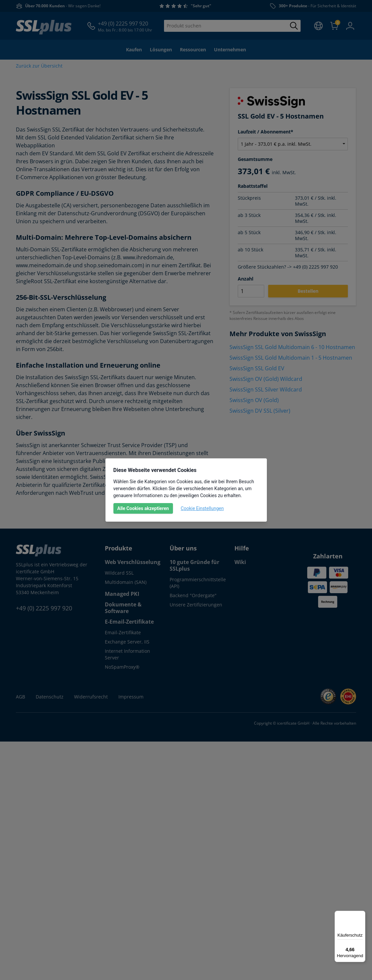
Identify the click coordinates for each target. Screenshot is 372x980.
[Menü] (361, 915)
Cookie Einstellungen (202, 508)
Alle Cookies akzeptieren (143, 508)
